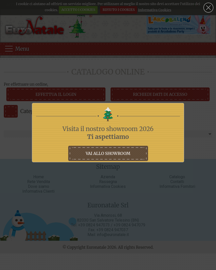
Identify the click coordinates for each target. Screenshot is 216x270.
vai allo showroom (108, 153)
